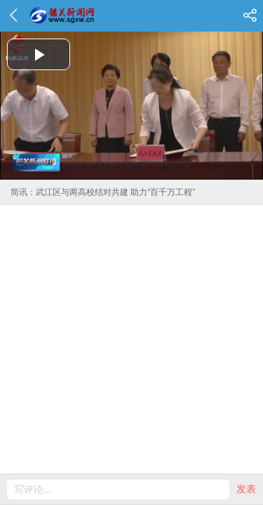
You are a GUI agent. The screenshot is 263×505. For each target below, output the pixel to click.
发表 (246, 488)
